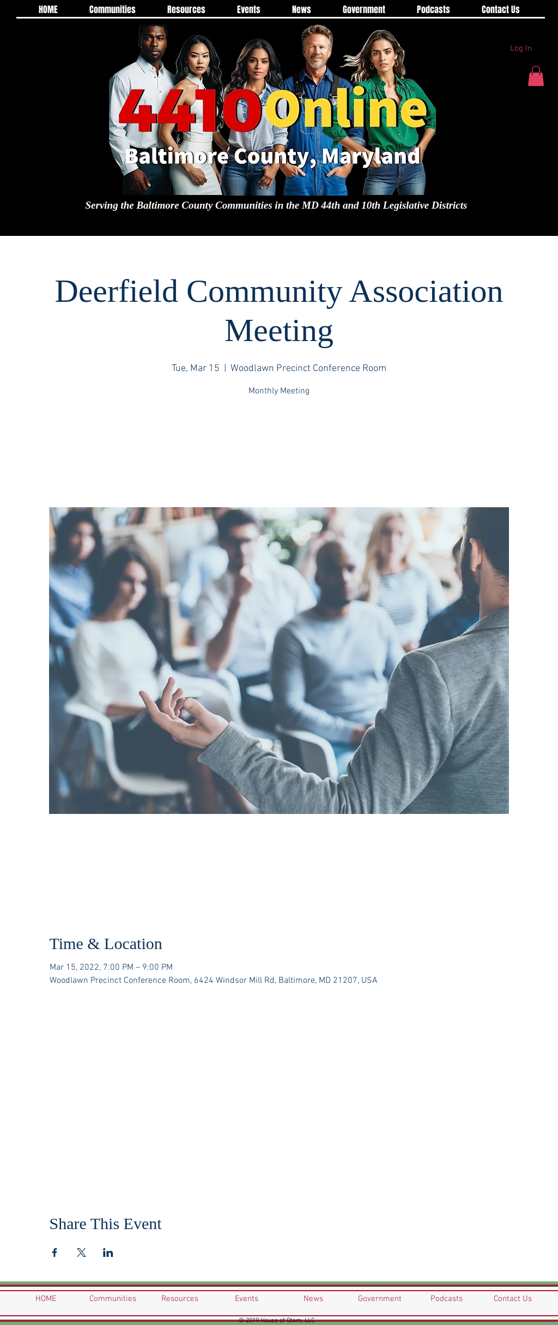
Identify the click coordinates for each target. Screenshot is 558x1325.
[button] (535, 76)
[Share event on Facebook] (55, 1252)
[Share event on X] (81, 1252)
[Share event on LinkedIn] (108, 1252)
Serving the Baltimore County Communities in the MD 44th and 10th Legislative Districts (277, 205)
